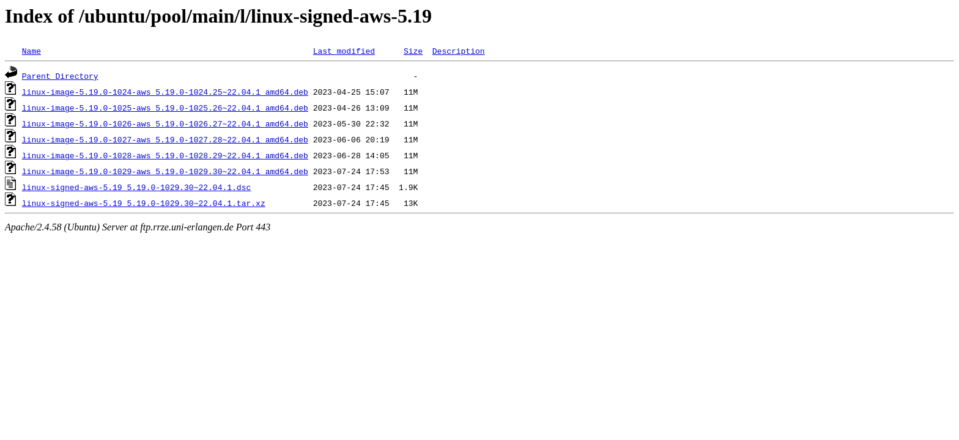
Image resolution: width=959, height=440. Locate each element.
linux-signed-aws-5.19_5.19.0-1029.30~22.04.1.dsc (136, 187)
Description (458, 50)
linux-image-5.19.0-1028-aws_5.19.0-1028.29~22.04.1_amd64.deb (165, 155)
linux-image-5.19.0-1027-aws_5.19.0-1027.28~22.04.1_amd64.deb (165, 139)
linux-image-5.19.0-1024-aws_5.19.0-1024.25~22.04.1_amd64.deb (165, 91)
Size (413, 50)
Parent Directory (60, 75)
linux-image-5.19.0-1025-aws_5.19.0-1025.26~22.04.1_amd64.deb (165, 107)
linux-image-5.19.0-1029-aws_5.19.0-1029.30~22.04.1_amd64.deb (165, 171)
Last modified (344, 50)
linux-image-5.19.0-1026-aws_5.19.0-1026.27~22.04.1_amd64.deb (165, 123)
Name (31, 50)
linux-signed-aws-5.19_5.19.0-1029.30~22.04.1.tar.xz (143, 202)
